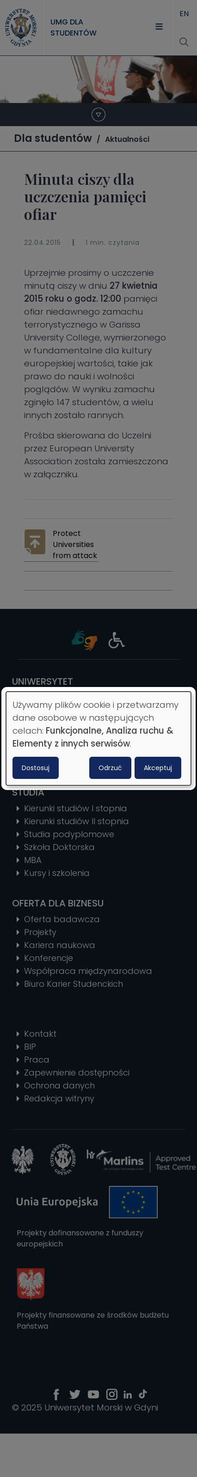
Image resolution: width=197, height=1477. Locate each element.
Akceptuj (158, 767)
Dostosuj (35, 767)
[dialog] (98, 739)
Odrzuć (110, 767)
